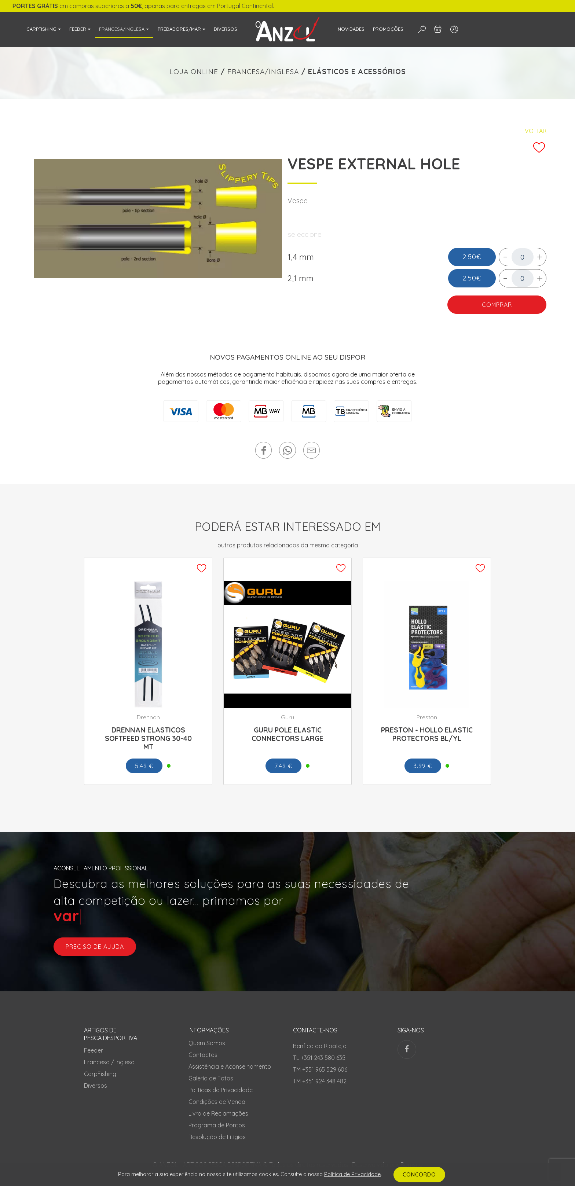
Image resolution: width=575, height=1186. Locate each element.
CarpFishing (100, 1073)
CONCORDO (419, 1174)
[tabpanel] (158, 218)
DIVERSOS (225, 29)
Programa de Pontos (216, 1125)
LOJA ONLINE (193, 71)
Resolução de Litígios (217, 1137)
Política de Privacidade (352, 1174)
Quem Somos (206, 1043)
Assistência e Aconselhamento (229, 1066)
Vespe (298, 200)
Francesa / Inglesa (109, 1062)
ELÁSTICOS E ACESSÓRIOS (357, 71)
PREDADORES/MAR (179, 29)
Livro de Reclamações (218, 1113)
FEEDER (77, 29)
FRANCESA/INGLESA (121, 29)
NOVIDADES (351, 29)
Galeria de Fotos (210, 1078)
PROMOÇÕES (388, 29)
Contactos (202, 1054)
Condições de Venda (216, 1101)
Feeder (93, 1050)
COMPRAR (497, 304)
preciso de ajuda (95, 946)
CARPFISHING (41, 29)
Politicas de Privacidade (220, 1090)
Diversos (95, 1085)
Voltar (535, 131)
